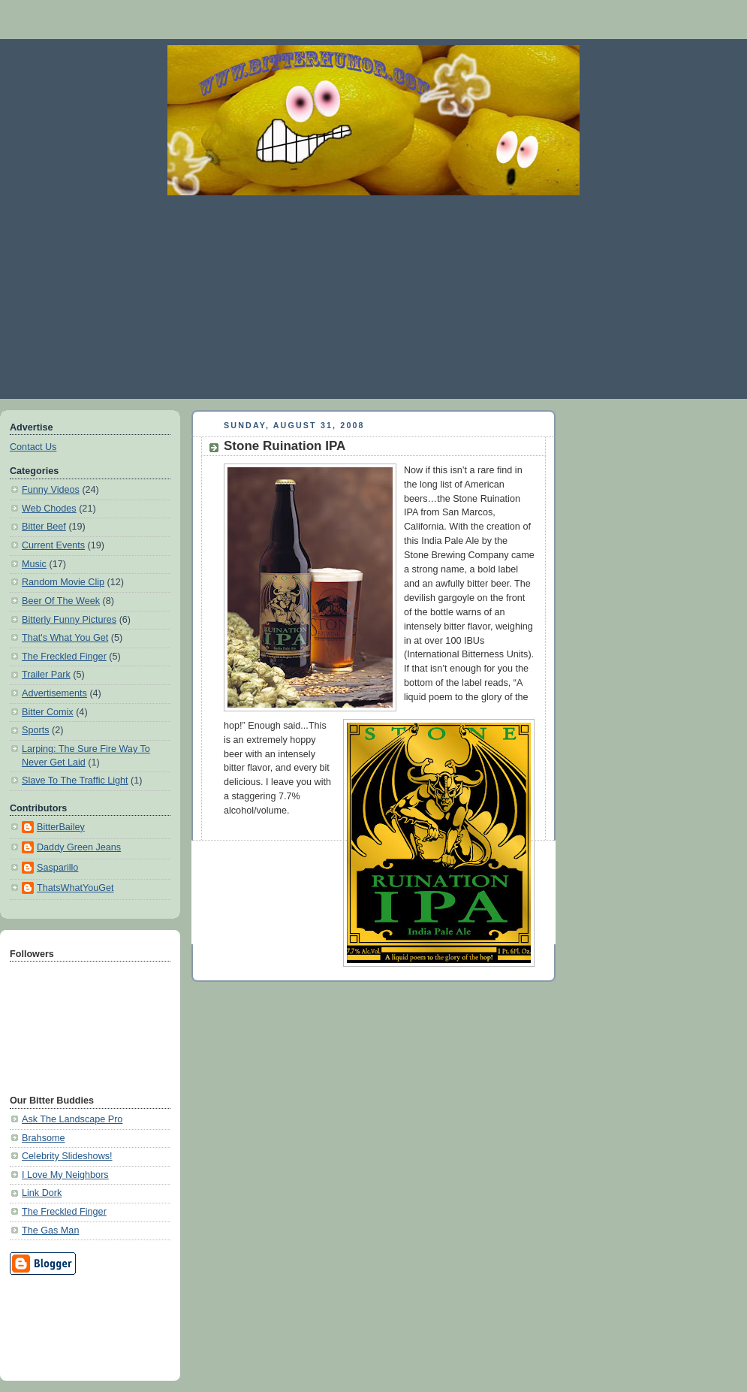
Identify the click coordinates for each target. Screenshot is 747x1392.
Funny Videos (51, 490)
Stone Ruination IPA (284, 446)
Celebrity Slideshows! (67, 1156)
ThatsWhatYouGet (75, 888)
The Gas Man (50, 1230)
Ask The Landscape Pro (72, 1119)
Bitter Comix (48, 712)
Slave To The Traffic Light (75, 780)
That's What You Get (65, 638)
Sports (35, 730)
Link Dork (42, 1193)
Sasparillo (57, 867)
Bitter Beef (44, 526)
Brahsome (43, 1138)
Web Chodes (49, 508)
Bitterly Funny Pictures (69, 619)
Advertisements (54, 693)
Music (34, 564)
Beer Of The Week (61, 601)
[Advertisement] (373, 297)
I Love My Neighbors (65, 1175)
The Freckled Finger (64, 656)
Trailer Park (46, 674)
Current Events (53, 545)
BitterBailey (61, 827)
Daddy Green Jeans (79, 847)
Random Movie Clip (63, 582)
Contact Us (33, 447)
